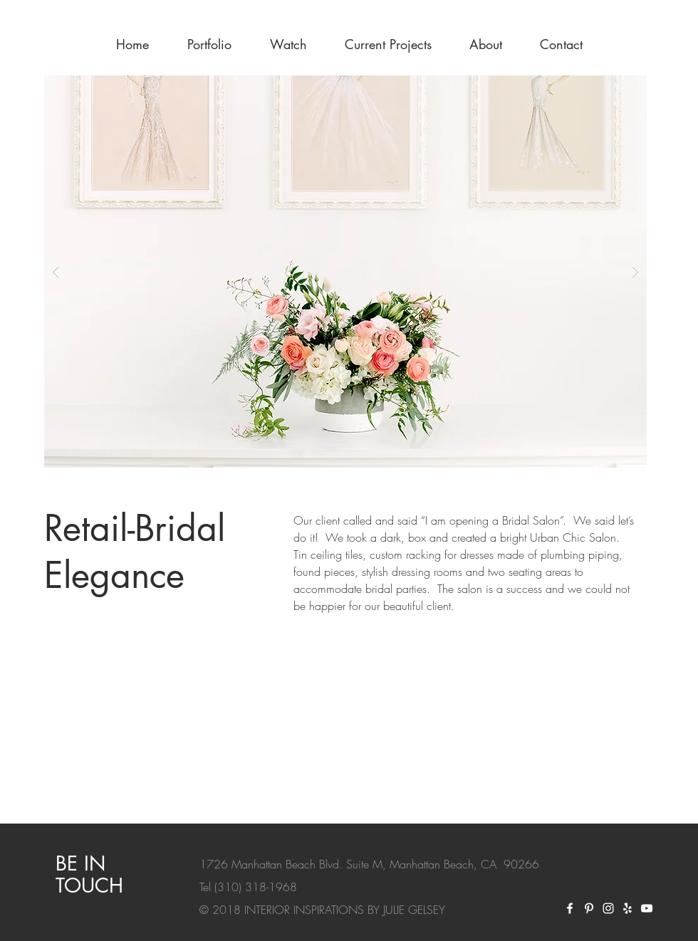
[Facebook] (570, 908)
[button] (345, 271)
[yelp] (627, 908)
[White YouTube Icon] (647, 908)
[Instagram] (608, 908)
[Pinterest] (589, 908)
